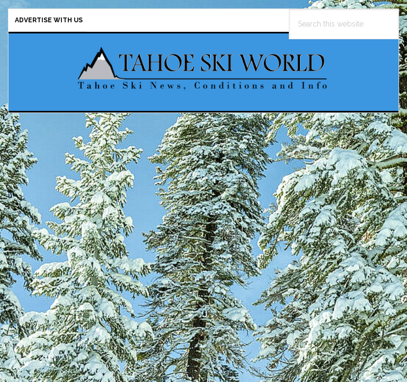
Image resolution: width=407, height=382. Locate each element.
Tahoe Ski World (203, 68)
